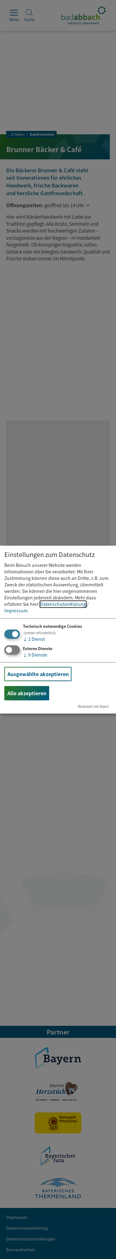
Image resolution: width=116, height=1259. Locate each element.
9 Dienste (35, 655)
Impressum (16, 611)
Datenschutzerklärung (63, 604)
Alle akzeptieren (26, 693)
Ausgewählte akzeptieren (38, 674)
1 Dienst (34, 639)
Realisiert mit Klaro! (93, 706)
